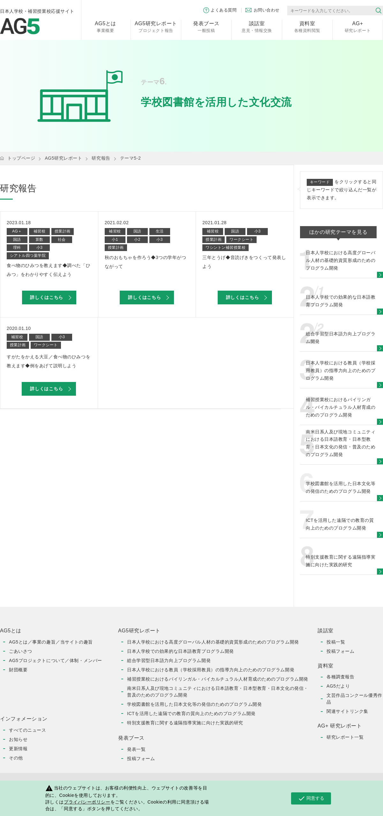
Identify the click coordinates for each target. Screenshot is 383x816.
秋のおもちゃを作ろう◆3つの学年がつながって (145, 262)
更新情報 (18, 748)
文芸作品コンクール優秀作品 (354, 699)
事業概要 (105, 26)
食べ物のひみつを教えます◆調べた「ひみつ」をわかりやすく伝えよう (48, 270)
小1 (115, 239)
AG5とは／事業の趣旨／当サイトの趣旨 (51, 641)
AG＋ (17, 231)
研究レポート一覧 (345, 737)
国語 (17, 239)
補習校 (39, 231)
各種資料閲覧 (307, 26)
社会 (62, 239)
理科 (17, 247)
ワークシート (241, 239)
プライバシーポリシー (87, 802)
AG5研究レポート (63, 158)
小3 (39, 247)
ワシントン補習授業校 (225, 247)
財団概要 (18, 669)
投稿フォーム (141, 758)
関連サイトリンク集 (347, 711)
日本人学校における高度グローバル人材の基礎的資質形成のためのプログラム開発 (213, 641)
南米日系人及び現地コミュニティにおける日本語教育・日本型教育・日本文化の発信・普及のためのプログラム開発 (217, 692)
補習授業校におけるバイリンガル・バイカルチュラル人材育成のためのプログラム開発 (217, 679)
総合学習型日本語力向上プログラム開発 (169, 660)
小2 (137, 239)
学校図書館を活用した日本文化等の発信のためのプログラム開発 (194, 704)
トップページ (21, 158)
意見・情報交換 (257, 26)
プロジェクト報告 (156, 26)
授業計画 (63, 231)
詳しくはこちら (46, 297)
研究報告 (101, 158)
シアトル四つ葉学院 (28, 255)
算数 (39, 239)
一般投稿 (206, 26)
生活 (160, 231)
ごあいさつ (20, 651)
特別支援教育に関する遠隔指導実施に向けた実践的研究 (185, 722)
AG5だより (338, 686)
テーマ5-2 (130, 158)
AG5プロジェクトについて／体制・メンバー (55, 660)
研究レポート (358, 26)
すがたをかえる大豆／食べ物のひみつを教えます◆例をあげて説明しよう (48, 361)
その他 (16, 757)
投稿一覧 (336, 641)
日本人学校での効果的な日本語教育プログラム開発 (180, 651)
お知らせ (18, 739)
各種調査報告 (340, 676)
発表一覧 (136, 749)
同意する (311, 798)
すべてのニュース (27, 730)
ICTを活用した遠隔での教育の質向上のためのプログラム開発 (191, 713)
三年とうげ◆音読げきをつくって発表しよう (244, 262)
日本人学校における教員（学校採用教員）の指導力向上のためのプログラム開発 (210, 669)
